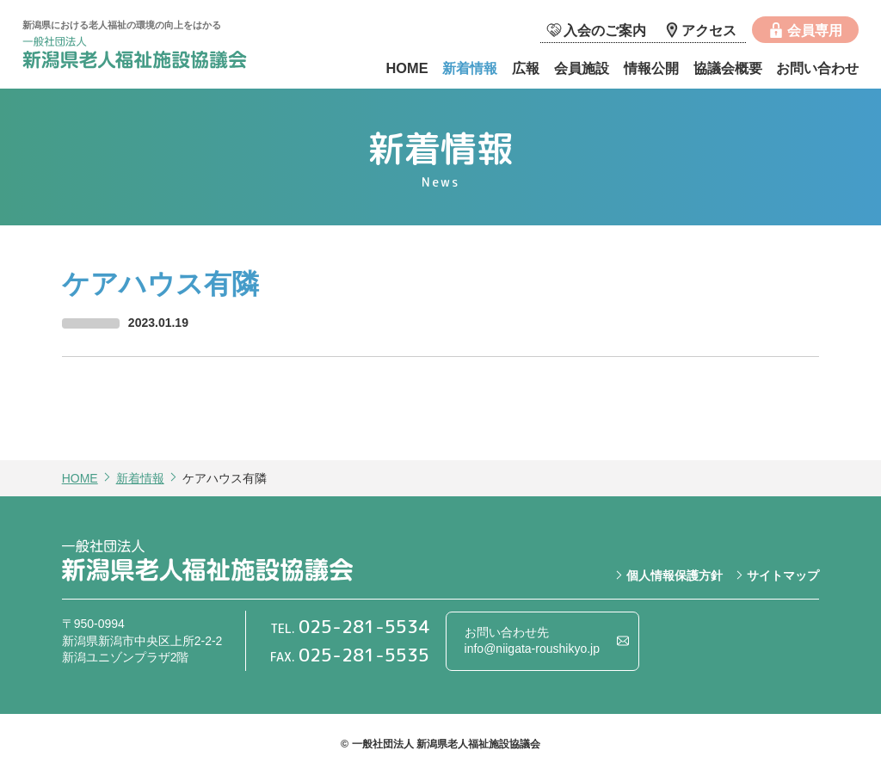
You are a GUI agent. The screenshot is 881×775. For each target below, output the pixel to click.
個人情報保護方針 (674, 575)
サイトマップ (783, 575)
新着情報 (469, 68)
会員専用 (814, 30)
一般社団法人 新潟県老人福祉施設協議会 (151, 54)
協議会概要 (727, 68)
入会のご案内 (605, 30)
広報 (525, 68)
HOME (406, 68)
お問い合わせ (817, 68)
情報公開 (651, 68)
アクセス (708, 30)
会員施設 (581, 68)
